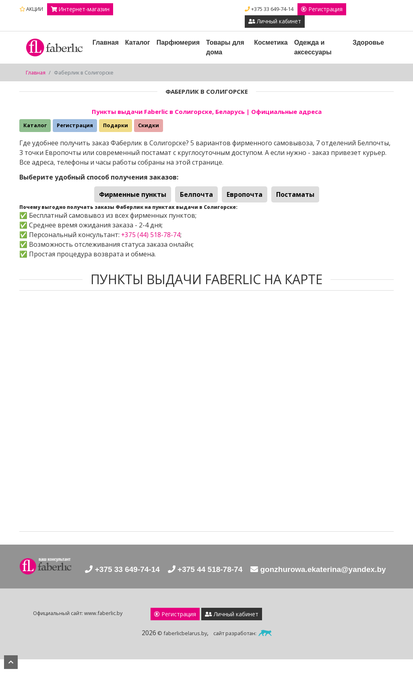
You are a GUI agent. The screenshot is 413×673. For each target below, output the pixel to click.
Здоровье (368, 42)
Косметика (271, 42)
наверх (11, 662)
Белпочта (196, 194)
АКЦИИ (31, 8)
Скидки (148, 125)
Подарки (115, 125)
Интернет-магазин (80, 9)
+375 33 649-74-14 (269, 8)
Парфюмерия (178, 42)
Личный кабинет (275, 22)
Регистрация (322, 9)
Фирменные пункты (132, 194)
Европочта (244, 194)
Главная (106, 42)
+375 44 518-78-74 (275, 570)
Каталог (137, 42)
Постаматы (295, 194)
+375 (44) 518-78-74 (151, 234)
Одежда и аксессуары (313, 47)
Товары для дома (225, 47)
